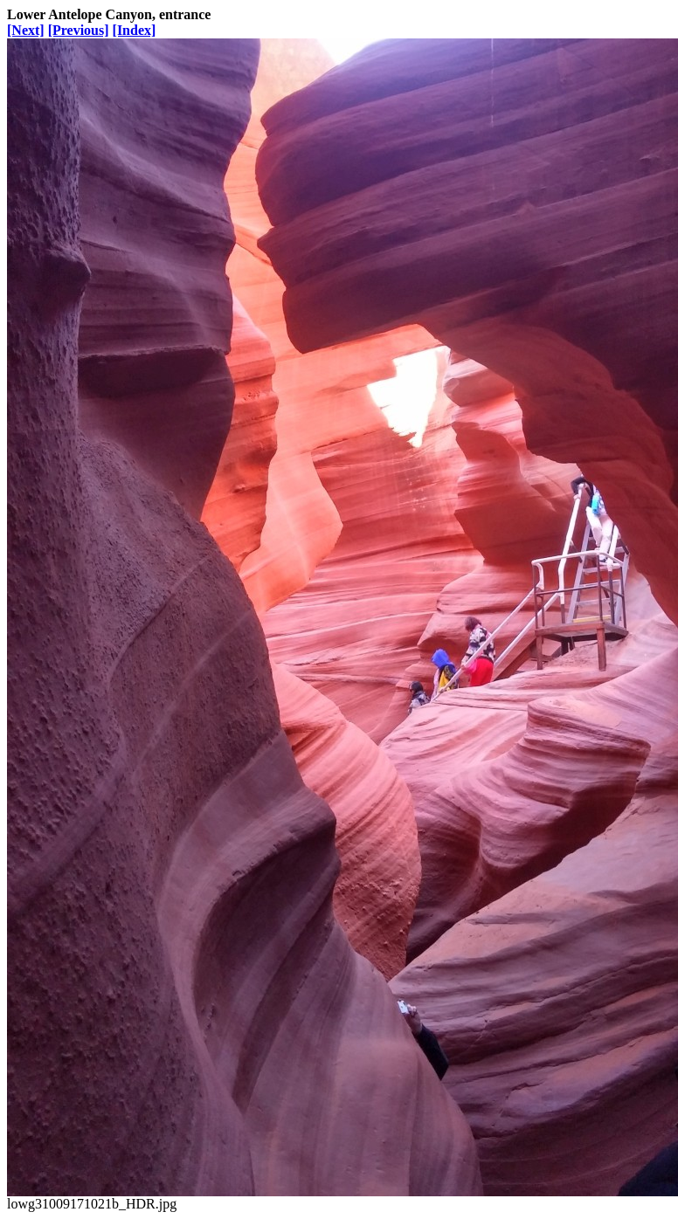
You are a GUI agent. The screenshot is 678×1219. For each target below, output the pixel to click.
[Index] (134, 30)
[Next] (26, 30)
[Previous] (78, 30)
